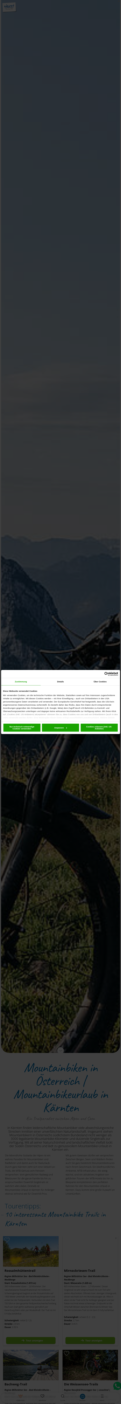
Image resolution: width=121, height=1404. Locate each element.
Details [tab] (60, 681)
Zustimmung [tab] (21, 681)
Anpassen (60, 728)
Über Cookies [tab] (100, 681)
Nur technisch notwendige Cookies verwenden (21, 728)
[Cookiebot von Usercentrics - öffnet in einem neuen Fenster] (106, 674)
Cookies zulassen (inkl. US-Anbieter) (99, 728)
